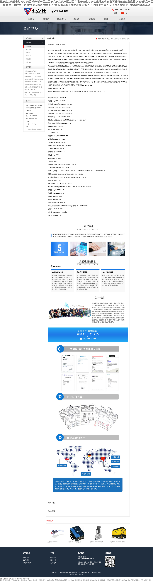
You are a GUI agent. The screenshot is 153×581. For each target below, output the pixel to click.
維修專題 (122, 19)
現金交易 (53, 560)
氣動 (128, 39)
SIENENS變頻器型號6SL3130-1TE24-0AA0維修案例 (39, 79)
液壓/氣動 (28, 46)
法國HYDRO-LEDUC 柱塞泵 (32, 74)
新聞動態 (92, 19)
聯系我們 (26, 560)
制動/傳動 (28, 62)
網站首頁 (31, 19)
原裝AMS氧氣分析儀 (30, 95)
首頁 (108, 39)
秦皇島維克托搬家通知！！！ (33, 81)
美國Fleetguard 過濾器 (31, 71)
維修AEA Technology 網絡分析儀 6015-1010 (36, 92)
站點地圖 (73, 574)
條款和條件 (27, 563)
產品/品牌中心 (61, 19)
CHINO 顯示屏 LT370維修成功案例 (34, 76)
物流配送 (53, 557)
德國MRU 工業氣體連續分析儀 (33, 87)
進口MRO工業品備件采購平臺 (46, 11)
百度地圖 (80, 574)
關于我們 (46, 19)
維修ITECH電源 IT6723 (31, 89)
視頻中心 (107, 19)
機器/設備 (28, 59)
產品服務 (76, 19)
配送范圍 (53, 563)
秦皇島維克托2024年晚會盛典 (33, 84)
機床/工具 (28, 56)
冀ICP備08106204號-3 (95, 572)
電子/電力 (28, 52)
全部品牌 (34, 38)
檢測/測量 (28, 49)
